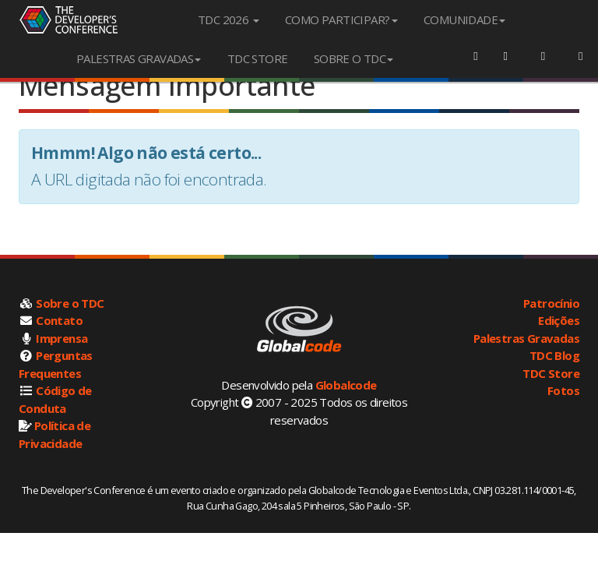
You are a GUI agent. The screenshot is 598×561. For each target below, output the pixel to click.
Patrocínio (551, 303)
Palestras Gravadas (526, 338)
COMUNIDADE (464, 19)
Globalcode (346, 385)
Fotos (563, 390)
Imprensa (61, 338)
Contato (59, 320)
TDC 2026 (228, 19)
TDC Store (550, 373)
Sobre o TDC (70, 303)
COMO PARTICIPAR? (341, 19)
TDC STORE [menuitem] (257, 58)
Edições (558, 320)
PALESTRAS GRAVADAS (138, 58)
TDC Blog (554, 355)
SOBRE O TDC (353, 58)
